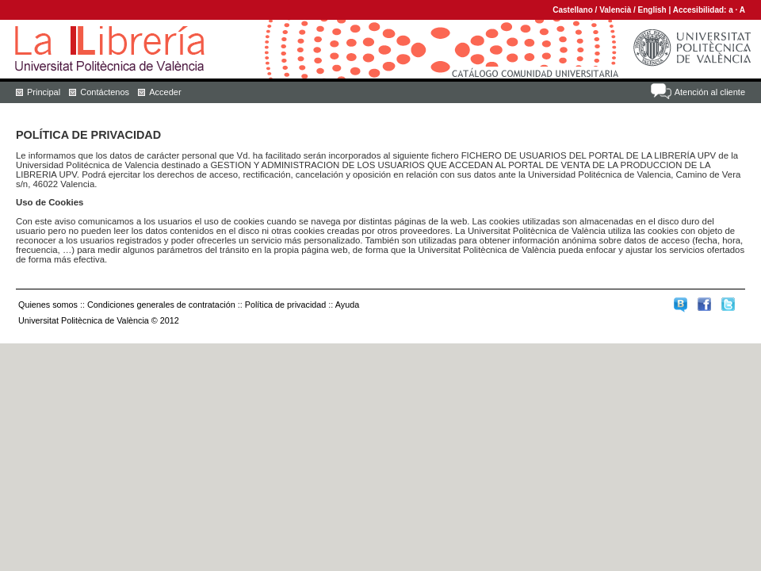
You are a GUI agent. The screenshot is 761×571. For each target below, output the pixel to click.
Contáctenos (104, 92)
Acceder (165, 92)
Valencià (615, 10)
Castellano (573, 10)
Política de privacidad (286, 304)
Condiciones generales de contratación (161, 304)
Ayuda (347, 304)
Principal (43, 92)
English (652, 10)
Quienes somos (48, 304)
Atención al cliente (710, 92)
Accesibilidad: (701, 10)
